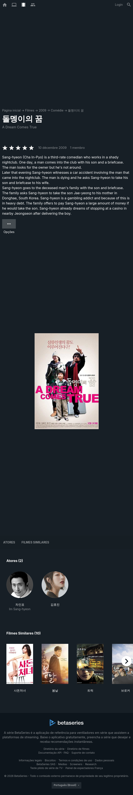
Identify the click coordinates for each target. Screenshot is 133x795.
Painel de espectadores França (84, 768)
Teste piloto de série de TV (46, 768)
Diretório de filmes (78, 748)
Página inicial (11, 110)
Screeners (76, 764)
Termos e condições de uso (75, 760)
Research (90, 764)
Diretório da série (54, 748)
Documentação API (49, 752)
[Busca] (129, 4)
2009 (42, 110)
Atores (9, 542)
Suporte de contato (83, 752)
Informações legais (30, 760)
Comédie (57, 110)
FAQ (66, 752)
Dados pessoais (104, 760)
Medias (62, 764)
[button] (19, 591)
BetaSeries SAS (46, 764)
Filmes (29, 110)
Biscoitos (50, 760)
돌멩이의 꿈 (76, 110)
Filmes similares (35, 542)
